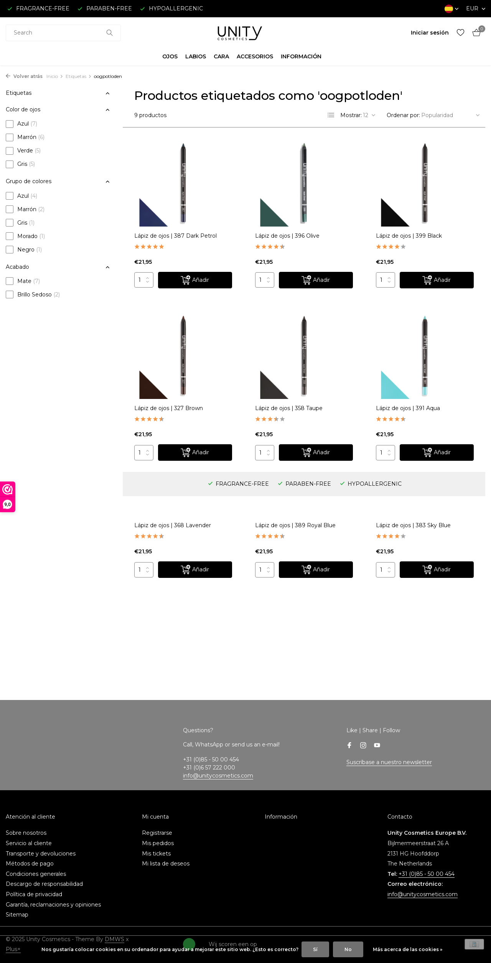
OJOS (170, 56)
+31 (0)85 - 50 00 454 (427, 873)
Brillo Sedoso (33, 294)
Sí (315, 949)
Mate (23, 281)
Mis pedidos (158, 843)
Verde (23, 151)
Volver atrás (24, 76)
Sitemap (17, 914)
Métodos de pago (30, 863)
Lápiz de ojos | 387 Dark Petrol (175, 235)
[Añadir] (195, 280)
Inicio (54, 76)
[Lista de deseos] (460, 33)
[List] (331, 115)
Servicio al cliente (29, 843)
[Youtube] (377, 746)
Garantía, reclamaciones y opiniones (53, 904)
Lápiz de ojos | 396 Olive (287, 235)
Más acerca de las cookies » (407, 949)
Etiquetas (79, 76)
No (348, 949)
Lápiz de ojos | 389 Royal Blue (295, 525)
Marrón (25, 137)
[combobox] (63, 33)
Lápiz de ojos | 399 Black (409, 235)
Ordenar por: (403, 115)
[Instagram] (363, 746)
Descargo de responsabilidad (44, 883)
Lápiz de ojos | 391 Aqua (408, 408)
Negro (24, 249)
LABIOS (195, 56)
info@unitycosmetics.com (218, 775)
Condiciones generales (36, 873)
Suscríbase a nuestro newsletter (389, 762)
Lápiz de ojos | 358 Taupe (289, 408)
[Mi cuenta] (430, 32)
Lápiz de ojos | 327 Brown (168, 408)
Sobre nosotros (26, 832)
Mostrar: (351, 115)
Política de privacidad (34, 894)
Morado (25, 236)
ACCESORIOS (255, 56)
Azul (21, 124)
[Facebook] (349, 746)
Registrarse (157, 832)
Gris (20, 164)
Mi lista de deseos (165, 863)
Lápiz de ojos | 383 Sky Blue (413, 525)
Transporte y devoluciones (41, 853)
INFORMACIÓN (301, 56)
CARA (221, 56)
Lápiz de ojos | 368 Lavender (172, 525)
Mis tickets (156, 853)
